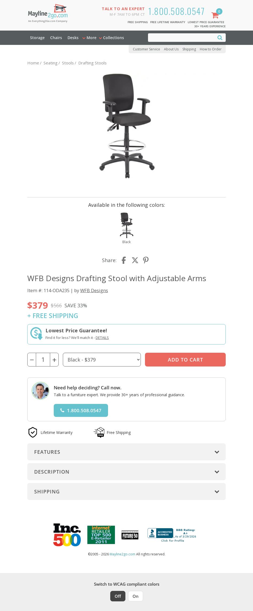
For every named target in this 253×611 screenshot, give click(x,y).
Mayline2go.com (122, 554)
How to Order (211, 49)
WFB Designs (94, 290)
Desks (73, 37)
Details (102, 337)
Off (118, 596)
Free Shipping (138, 22)
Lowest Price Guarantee (206, 22)
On (136, 596)
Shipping (189, 49)
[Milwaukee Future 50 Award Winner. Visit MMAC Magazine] (130, 535)
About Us (171, 49)
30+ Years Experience (210, 26)
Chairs (56, 37)
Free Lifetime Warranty (167, 22)
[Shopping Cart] (216, 16)
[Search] (219, 37)
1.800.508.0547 (176, 10)
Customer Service (146, 49)
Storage (37, 37)
